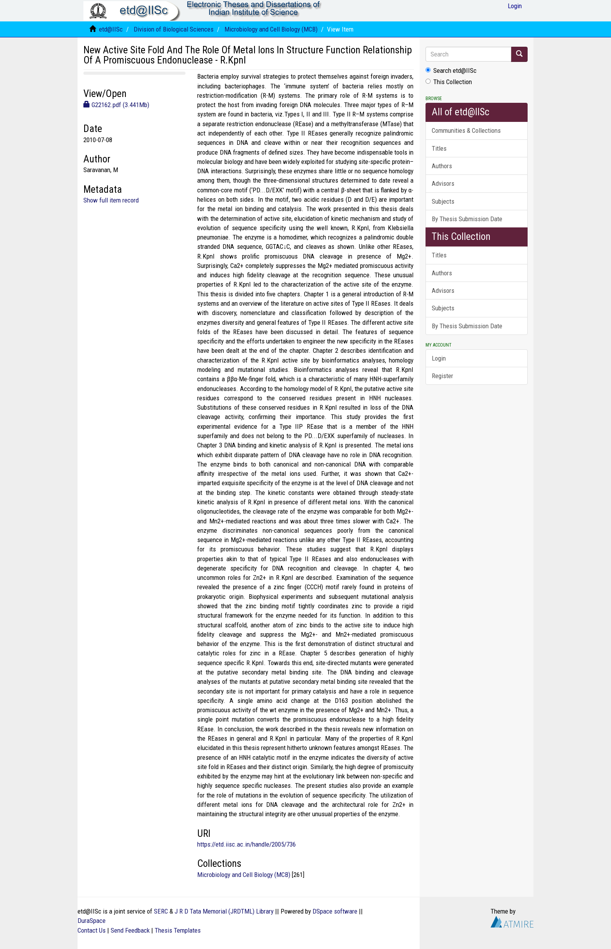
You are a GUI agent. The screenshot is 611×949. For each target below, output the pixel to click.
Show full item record (111, 200)
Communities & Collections (466, 130)
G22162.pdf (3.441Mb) (116, 105)
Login (439, 358)
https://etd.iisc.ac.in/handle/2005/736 (246, 844)
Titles (439, 148)
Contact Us (92, 930)
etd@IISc (111, 29)
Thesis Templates (178, 930)
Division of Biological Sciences (174, 29)
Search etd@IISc (451, 70)
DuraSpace (92, 920)
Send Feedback (130, 930)
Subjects (443, 201)
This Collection (449, 82)
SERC (161, 911)
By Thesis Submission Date (467, 219)
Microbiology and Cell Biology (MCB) (271, 29)
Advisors (443, 183)
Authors (442, 166)
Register (442, 376)
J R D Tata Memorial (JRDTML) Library (224, 911)
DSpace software (335, 911)
